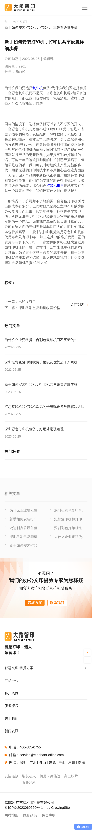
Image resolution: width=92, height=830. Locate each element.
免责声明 (49, 815)
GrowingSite (60, 807)
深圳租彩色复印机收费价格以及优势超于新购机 (69, 515)
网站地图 (11, 815)
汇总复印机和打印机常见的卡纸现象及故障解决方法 (69, 523)
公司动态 (20, 21)
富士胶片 (71, 776)
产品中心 (11, 680)
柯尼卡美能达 (50, 776)
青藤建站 (29, 782)
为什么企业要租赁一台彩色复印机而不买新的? (25, 515)
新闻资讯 (11, 731)
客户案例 (11, 693)
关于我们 (11, 718)
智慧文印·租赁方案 (19, 668)
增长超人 (29, 776)
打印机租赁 (55, 185)
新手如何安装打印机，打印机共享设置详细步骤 (41, 27)
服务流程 (11, 706)
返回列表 (78, 305)
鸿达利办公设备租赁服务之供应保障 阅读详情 (25, 532)
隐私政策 (30, 815)
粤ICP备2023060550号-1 (24, 807)
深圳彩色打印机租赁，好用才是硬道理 (69, 532)
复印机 (37, 88)
